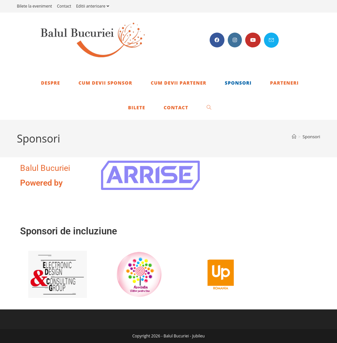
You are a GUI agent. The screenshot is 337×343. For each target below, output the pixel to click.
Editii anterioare (93, 6)
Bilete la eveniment (34, 6)
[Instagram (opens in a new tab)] (235, 40)
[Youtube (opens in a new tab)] (253, 40)
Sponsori (311, 137)
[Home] (294, 137)
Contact (64, 6)
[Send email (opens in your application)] (271, 40)
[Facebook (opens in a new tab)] (217, 40)
